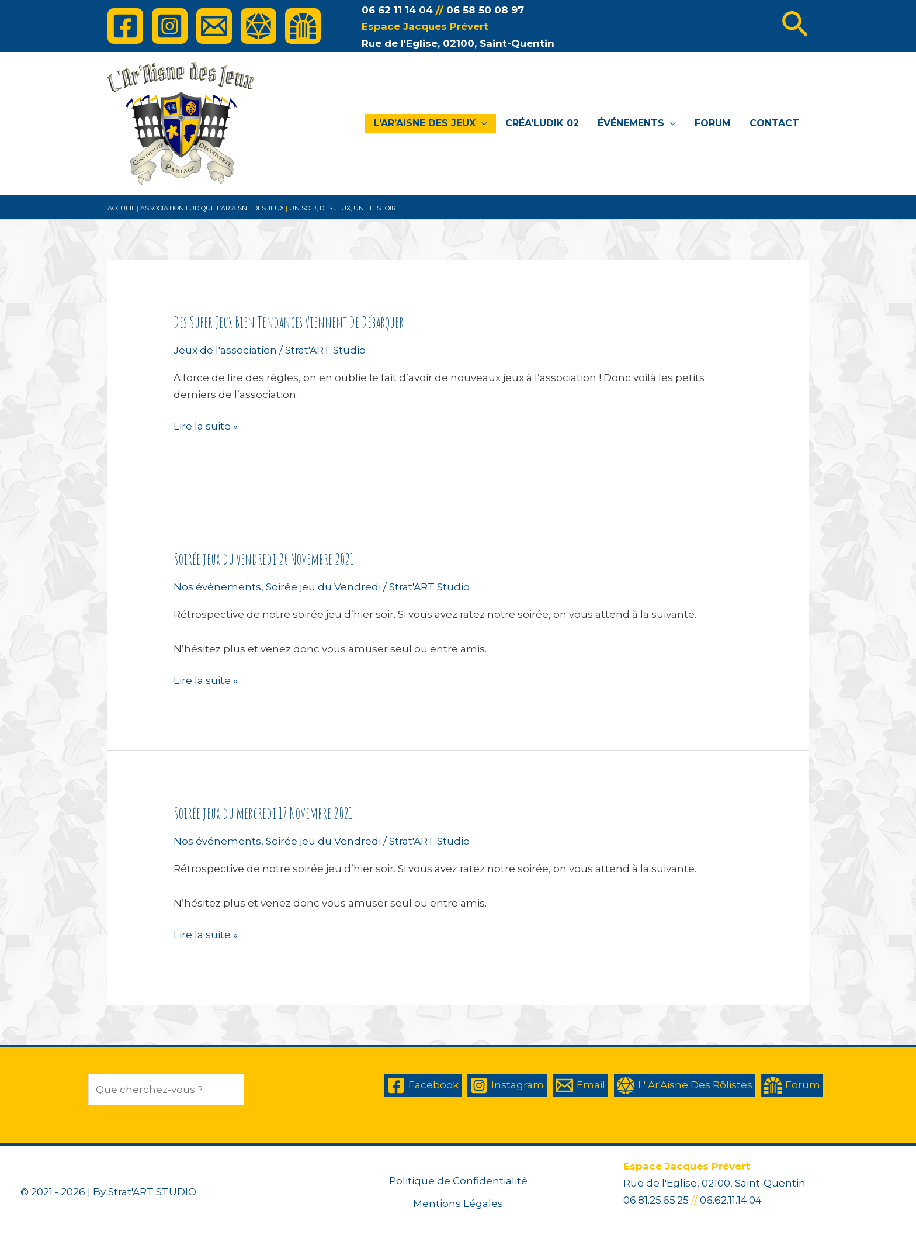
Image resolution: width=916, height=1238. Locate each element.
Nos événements (217, 587)
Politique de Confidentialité (458, 1181)
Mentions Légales (458, 1203)
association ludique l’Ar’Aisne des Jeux (212, 208)
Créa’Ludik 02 (542, 123)
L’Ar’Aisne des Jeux (430, 123)
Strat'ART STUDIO (152, 1192)
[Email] (214, 26)
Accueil (121, 208)
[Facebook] (125, 26)
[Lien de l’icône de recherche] (795, 26)
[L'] (258, 26)
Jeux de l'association (225, 350)
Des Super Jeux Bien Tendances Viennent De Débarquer (289, 322)
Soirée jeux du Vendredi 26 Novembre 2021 (264, 558)
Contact (774, 123)
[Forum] (303, 26)
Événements (637, 123)
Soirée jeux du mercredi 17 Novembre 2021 (263, 813)
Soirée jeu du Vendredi (323, 587)
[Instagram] (170, 26)
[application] (481, 123)
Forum (713, 123)
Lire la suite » (206, 426)
